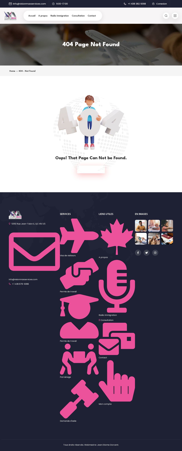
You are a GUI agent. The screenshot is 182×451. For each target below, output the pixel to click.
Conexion (161, 3)
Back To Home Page (90, 169)
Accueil (31, 16)
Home (12, 71)
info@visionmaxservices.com (29, 3)
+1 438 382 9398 (137, 3)
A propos (43, 16)
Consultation (78, 16)
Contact (92, 16)
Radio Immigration (60, 16)
